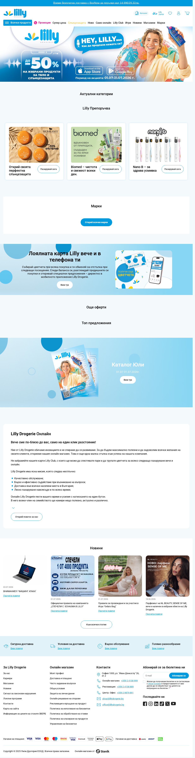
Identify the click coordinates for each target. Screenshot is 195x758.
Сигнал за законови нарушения (19, 694)
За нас (6, 673)
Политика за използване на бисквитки (70, 709)
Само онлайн (103, 22)
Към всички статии (96, 625)
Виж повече (17, 648)
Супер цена (59, 22)
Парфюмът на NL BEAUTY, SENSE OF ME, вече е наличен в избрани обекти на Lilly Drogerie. (166, 606)
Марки (161, 22)
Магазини (149, 22)
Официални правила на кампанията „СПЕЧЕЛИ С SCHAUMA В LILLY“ (69, 605)
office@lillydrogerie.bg (113, 705)
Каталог (141, 13)
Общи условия (57, 688)
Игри (128, 22)
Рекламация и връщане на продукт (68, 704)
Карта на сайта (11, 709)
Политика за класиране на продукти (69, 719)
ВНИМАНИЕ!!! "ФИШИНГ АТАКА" (19, 591)
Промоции (44, 22)
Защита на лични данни (62, 694)
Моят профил (57, 673)
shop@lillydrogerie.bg (113, 699)
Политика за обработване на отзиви (69, 714)
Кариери (7, 678)
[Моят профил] (178, 13)
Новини (137, 22)
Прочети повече (11, 596)
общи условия (154, 684)
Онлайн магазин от (92, 751)
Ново (91, 22)
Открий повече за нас (26, 517)
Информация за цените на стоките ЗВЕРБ (24, 714)
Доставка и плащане (61, 678)
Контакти (8, 704)
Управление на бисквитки (63, 724)
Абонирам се (179, 676)
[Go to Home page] (15, 13)
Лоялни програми (12, 699)
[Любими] (170, 13)
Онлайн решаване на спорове (65, 699)
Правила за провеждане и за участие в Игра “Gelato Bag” (118, 605)
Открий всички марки (96, 222)
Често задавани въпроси (63, 683)
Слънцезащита (77, 22)
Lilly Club (118, 22)
